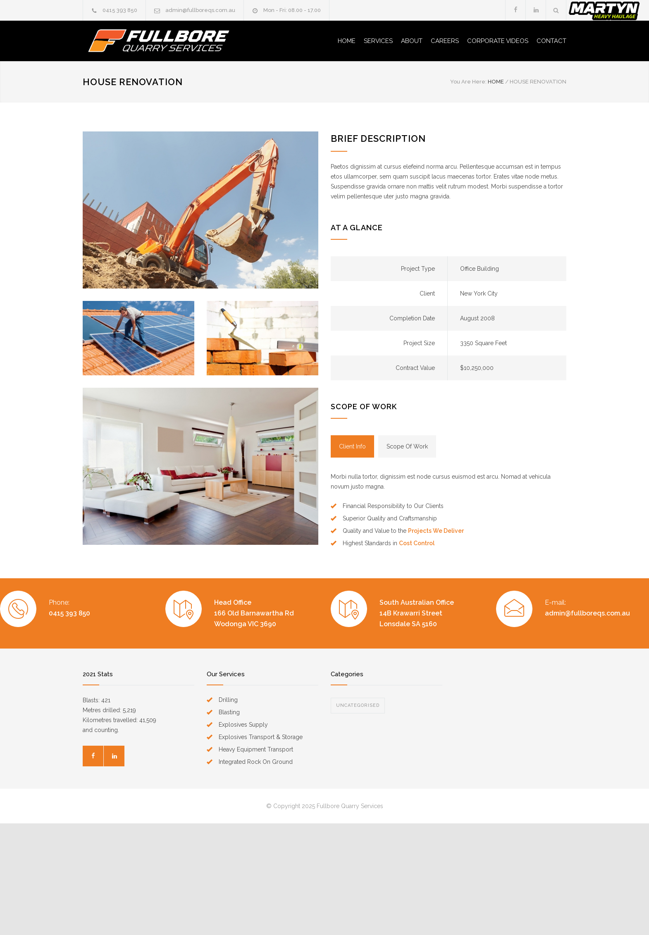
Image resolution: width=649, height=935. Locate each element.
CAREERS (445, 41)
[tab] (352, 446)
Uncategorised (357, 705)
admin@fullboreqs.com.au (200, 10)
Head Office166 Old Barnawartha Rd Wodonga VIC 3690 (254, 613)
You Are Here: (468, 82)
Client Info (352, 446)
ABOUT (411, 41)
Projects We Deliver (436, 530)
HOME (347, 41)
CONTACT (551, 41)
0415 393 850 (120, 10)
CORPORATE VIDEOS (497, 41)
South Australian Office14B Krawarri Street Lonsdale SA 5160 (416, 613)
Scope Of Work (407, 446)
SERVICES (378, 41)
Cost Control (416, 543)
